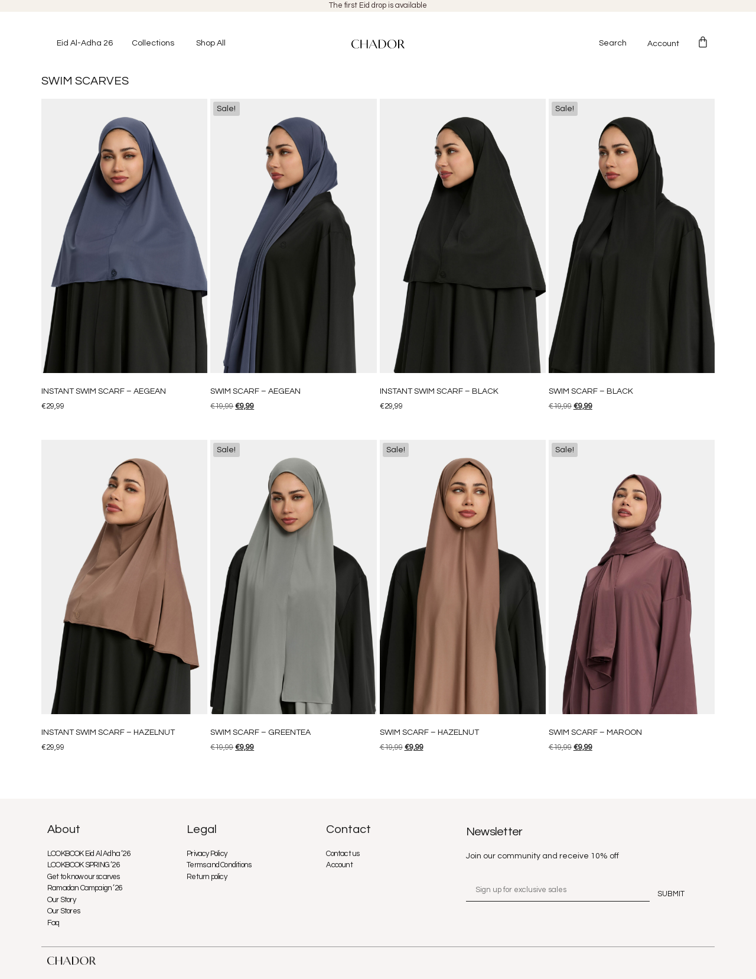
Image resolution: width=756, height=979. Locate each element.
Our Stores (63, 911)
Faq (53, 923)
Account (663, 44)
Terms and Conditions (219, 865)
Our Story (61, 900)
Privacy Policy (207, 854)
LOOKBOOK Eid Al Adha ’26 (88, 854)
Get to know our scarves (83, 877)
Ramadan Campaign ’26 (84, 888)
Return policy (207, 877)
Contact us (342, 854)
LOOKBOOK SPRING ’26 (83, 865)
